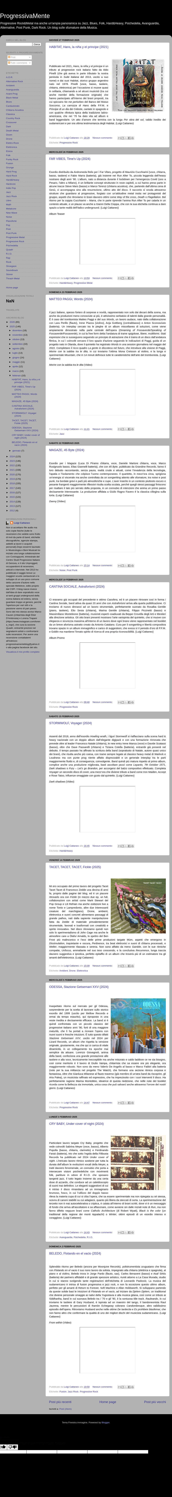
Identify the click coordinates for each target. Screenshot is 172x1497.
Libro (8, 200)
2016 (12, 492)
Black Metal (12, 97)
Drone (72, 970)
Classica (10, 114)
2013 (12, 506)
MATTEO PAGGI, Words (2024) (71, 299)
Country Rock (13, 118)
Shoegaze (11, 266)
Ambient (63, 970)
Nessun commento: (103, 138)
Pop (8, 225)
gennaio (16, 450)
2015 (12, 497)
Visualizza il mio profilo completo (23, 652)
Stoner (9, 274)
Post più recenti (60, 1402)
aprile (15, 366)
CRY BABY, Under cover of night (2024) (76, 1123)
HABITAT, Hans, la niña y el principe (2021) (79, 47)
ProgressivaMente (25, 15)
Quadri (9, 249)
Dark (8, 126)
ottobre (16, 339)
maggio (16, 362)
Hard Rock (11, 175)
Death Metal (12, 130)
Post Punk (72, 570)
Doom (9, 134)
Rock (8, 262)
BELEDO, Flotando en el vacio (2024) (75, 1253)
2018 (12, 483)
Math (8, 204)
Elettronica (82, 970)
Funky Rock (12, 159)
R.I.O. (90, 1237)
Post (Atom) (65, 1409)
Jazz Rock (73, 1391)
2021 (12, 470)
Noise (63, 570)
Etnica (9, 151)
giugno (16, 357)
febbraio (17, 375)
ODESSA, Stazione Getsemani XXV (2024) (79, 987)
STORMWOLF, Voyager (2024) (70, 723)
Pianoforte (11, 221)
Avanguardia (65, 1237)
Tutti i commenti (17, 63)
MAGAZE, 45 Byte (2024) (66, 450)
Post (11, 57)
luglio (15, 353)
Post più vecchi (155, 1402)
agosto (16, 348)
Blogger (105, 1422)
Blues (9, 102)
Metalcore (11, 208)
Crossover (11, 122)
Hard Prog (11, 171)
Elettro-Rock (12, 143)
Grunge (10, 167)
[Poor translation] (12, 1447)
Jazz (62, 434)
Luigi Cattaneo (22, 523)
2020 (12, 474)
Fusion (63, 1391)
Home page (107, 1402)
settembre (17, 344)
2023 (12, 461)
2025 (12, 326)
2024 (12, 456)
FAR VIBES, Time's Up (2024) (69, 159)
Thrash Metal (13, 278)
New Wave (11, 212)
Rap (8, 258)
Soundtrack (12, 270)
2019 (12, 479)
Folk (8, 155)
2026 (12, 322)
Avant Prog (12, 93)
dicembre (17, 330)
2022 (12, 465)
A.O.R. (9, 77)
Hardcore (11, 184)
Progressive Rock (69, 142)
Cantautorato (12, 106)
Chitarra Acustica (15, 110)
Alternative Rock (14, 81)
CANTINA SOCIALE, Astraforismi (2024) (77, 586)
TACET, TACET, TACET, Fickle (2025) (75, 867)
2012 (12, 510)
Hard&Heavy (66, 283)
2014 (12, 501)
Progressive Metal (83, 283)
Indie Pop (11, 188)
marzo (15, 371)
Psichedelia (79, 1237)
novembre (17, 335)
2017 (12, 488)
